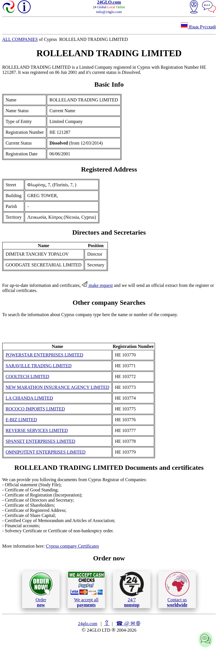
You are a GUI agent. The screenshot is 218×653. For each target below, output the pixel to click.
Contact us (177, 589)
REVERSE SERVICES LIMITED (37, 430)
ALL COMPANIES (20, 39)
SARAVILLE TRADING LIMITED (39, 365)
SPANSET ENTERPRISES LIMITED (40, 441)
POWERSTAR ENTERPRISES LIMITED (44, 354)
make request (97, 285)
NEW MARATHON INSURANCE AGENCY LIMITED (57, 387)
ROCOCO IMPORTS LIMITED (35, 408)
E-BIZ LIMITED (21, 419)
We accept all (86, 589)
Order (41, 589)
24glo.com (87, 623)
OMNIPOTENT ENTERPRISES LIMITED (45, 452)
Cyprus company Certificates (72, 546)
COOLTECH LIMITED (27, 376)
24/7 (132, 589)
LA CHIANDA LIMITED (29, 398)
